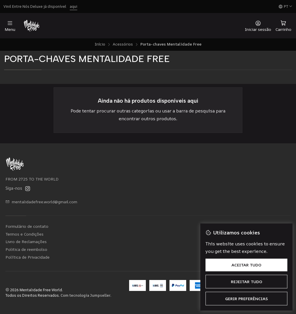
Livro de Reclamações (26, 241)
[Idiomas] (285, 6)
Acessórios (123, 44)
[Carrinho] (283, 25)
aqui (73, 6)
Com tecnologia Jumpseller (85, 295)
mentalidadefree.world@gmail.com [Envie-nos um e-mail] (41, 201)
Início (100, 44)
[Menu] (9, 25)
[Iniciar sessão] (258, 25)
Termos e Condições (24, 234)
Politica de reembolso (26, 249)
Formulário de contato (26, 226)
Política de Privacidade (27, 257)
